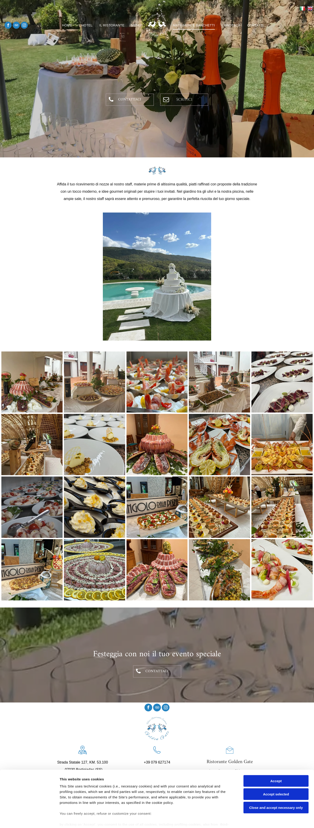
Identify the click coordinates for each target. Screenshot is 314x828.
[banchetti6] (32, 444)
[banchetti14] (282, 569)
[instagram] (24, 26)
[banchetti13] (32, 507)
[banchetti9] (157, 444)
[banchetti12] (282, 444)
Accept (276, 758)
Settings (231, 819)
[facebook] (8, 26)
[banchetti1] (32, 382)
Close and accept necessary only (276, 784)
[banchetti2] (94, 382)
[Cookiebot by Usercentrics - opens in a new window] (29, 819)
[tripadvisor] (16, 26)
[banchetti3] (157, 382)
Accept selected (276, 771)
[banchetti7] (94, 444)
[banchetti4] (219, 382)
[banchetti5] (282, 382)
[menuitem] (67, 25)
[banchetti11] (219, 444)
